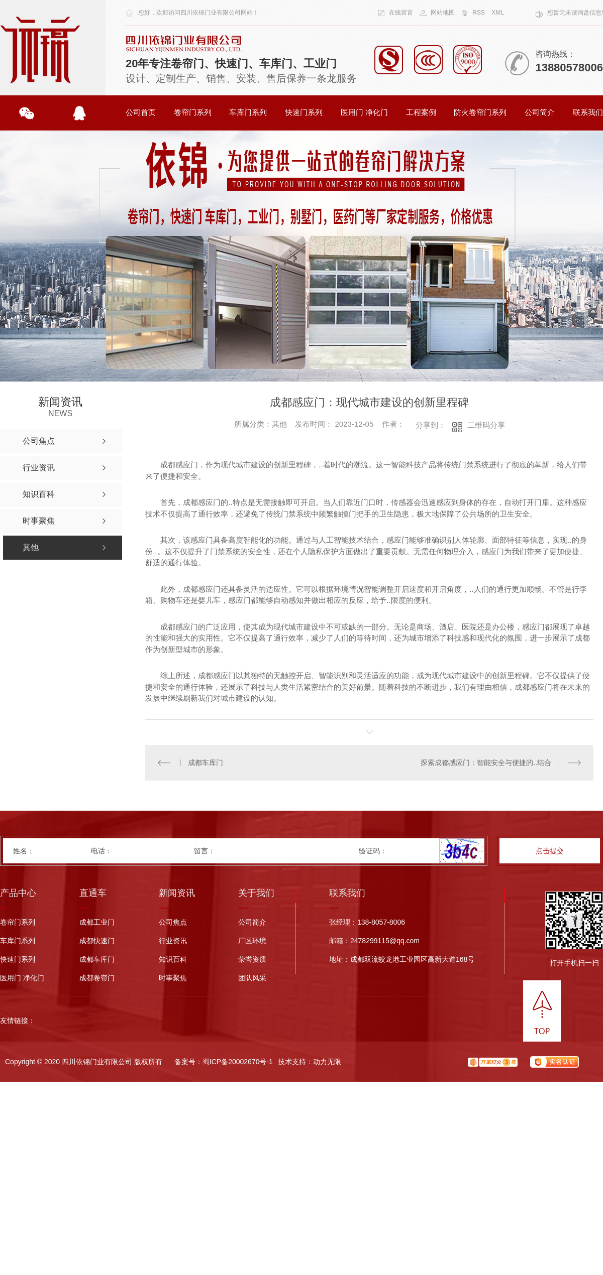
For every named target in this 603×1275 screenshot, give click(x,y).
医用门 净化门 (364, 112)
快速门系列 (304, 112)
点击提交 (550, 851)
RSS (478, 12)
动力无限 (327, 1062)
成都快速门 (97, 941)
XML (497, 12)
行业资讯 (173, 941)
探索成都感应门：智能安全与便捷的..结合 (486, 762)
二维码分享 (486, 425)
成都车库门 (205, 762)
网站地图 (443, 12)
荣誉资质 (252, 959)
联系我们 (588, 112)
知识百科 (173, 959)
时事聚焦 (173, 978)
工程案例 (421, 112)
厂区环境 (252, 941)
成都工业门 (97, 922)
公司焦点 (173, 922)
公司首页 (141, 112)
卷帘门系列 (193, 112)
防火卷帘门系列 (480, 112)
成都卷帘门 (97, 978)
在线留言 (401, 12)
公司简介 (540, 112)
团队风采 (252, 978)
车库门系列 (248, 112)
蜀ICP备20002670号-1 (238, 1062)
